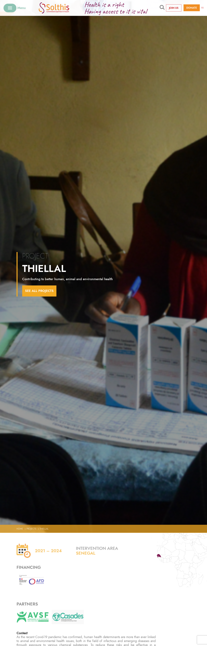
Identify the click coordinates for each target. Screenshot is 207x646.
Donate (191, 8)
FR (202, 7)
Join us (173, 8)
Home (20, 528)
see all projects (39, 290)
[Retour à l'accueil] (58, 7)
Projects (31, 528)
